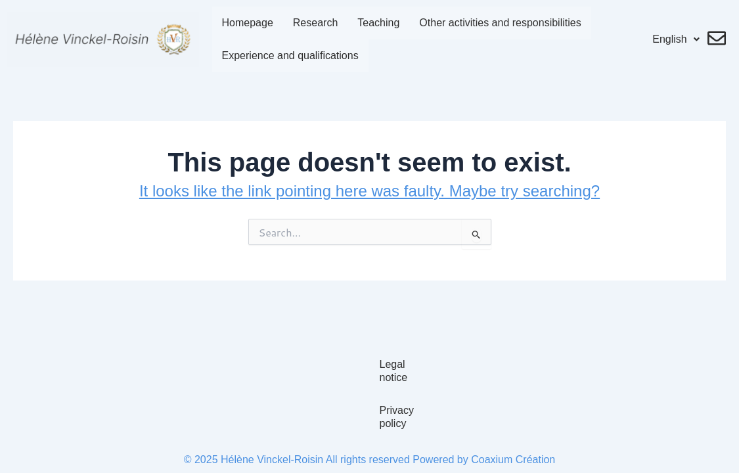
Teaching (371, 22)
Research (308, 22)
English (679, 39)
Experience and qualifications (282, 55)
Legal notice (369, 390)
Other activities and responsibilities (492, 22)
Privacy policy (370, 423)
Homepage (239, 22)
